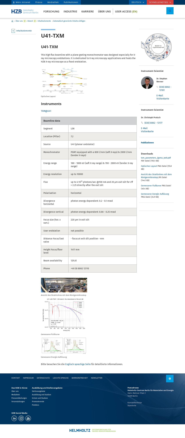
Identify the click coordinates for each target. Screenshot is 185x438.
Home (12, 21)
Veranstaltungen (18, 402)
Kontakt (15, 378)
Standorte (132, 405)
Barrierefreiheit (80, 378)
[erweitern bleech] (35, 21)
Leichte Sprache (60, 378)
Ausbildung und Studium (41, 395)
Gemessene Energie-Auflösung (155, 194)
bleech (30, 21)
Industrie (70, 11)
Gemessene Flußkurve (151, 185)
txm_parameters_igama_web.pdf (156, 158)
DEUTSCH (136, 2)
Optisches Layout (149, 166)
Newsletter (96, 378)
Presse (38, 2)
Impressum (28, 378)
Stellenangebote (38, 391)
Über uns (104, 11)
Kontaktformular (135, 403)
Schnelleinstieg (158, 2)
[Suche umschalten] (170, 10)
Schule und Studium (40, 398)
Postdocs (35, 405)
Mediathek (52, 2)
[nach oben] (170, 378)
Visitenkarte (162, 98)
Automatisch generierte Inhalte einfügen (69, 21)
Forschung (51, 11)
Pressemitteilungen (19, 398)
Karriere (87, 11)
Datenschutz (43, 378)
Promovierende (38, 402)
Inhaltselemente (44, 21)
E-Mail (159, 95)
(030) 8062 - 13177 (153, 122)
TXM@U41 (46, 111)
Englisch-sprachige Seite (78, 364)
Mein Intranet (23, 2)
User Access (126, 11)
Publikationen (71, 2)
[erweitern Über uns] (25, 21)
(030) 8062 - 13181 (165, 88)
